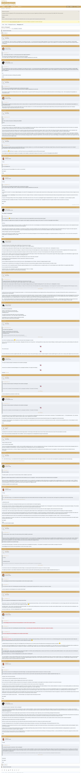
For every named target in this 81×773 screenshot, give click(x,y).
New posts (3, 8)
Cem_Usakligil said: (6, 86)
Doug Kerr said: (5, 555)
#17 (78, 396)
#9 (78, 175)
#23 (78, 525)
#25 (78, 572)
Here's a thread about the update (15, 21)
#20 (78, 452)
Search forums (8, 8)
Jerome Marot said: (6, 381)
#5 (78, 95)
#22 (78, 486)
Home (3, 6)
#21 (78, 463)
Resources (19, 6)
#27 (78, 611)
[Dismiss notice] (78, 11)
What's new (13, 6)
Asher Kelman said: (6, 745)
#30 (78, 736)
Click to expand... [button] (40, 288)
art (12, 28)
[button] (16, 7)
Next (5, 764)
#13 (78, 302)
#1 (78, 35)
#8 (78, 155)
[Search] (77, 7)
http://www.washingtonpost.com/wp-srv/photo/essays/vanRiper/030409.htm (13, 460)
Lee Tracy (3, 28)
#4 (78, 79)
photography (16, 28)
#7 (78, 138)
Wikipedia (6, 372)
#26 (78, 591)
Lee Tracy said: (5, 52)
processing (20, 28)
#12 (78, 272)
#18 (78, 425)
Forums (8, 6)
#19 (78, 436)
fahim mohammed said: (6, 279)
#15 (78, 356)
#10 (78, 207)
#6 (78, 110)
